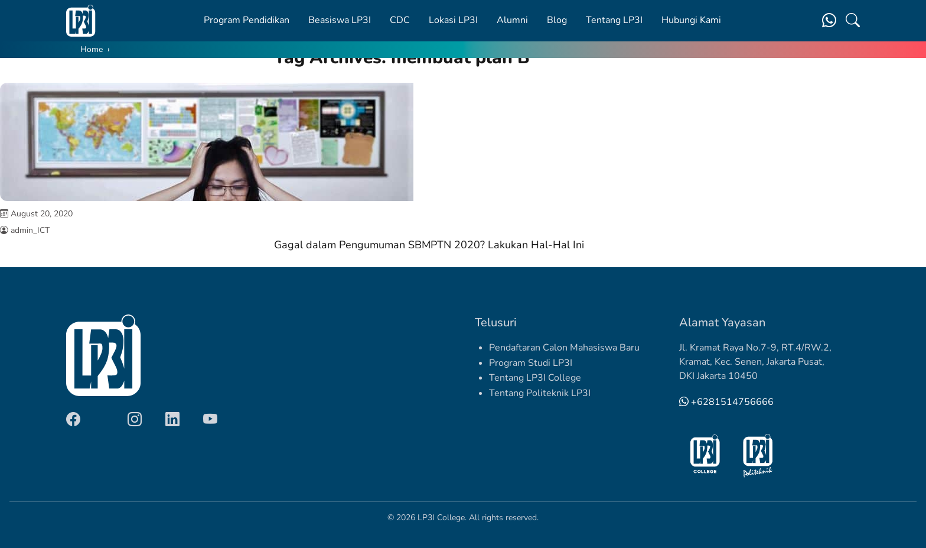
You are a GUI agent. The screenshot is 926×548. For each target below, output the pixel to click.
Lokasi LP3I (453, 20)
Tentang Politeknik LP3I (540, 393)
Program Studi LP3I (530, 362)
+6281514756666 (726, 401)
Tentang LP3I (614, 20)
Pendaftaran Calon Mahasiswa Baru (564, 347)
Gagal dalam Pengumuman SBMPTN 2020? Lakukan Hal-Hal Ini (429, 245)
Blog (557, 20)
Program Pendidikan (246, 20)
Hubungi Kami (691, 20)
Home (91, 49)
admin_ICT (30, 230)
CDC (400, 20)
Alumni (512, 20)
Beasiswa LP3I (339, 20)
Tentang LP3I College (535, 377)
